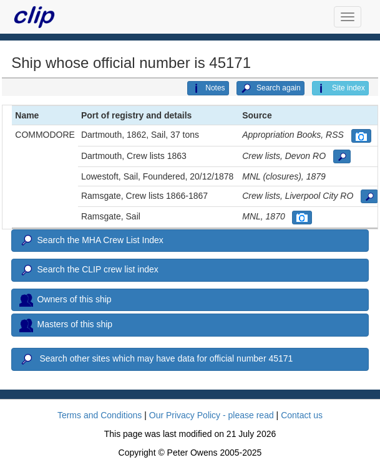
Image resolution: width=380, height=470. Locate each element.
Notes (208, 88)
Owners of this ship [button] (65, 300)
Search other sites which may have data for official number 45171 (156, 360)
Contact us (302, 415)
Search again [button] (270, 88)
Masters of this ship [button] (65, 325)
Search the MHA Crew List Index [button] (91, 240)
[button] (361, 136)
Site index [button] (340, 88)
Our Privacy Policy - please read (211, 415)
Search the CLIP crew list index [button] (88, 270)
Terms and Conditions (99, 415)
